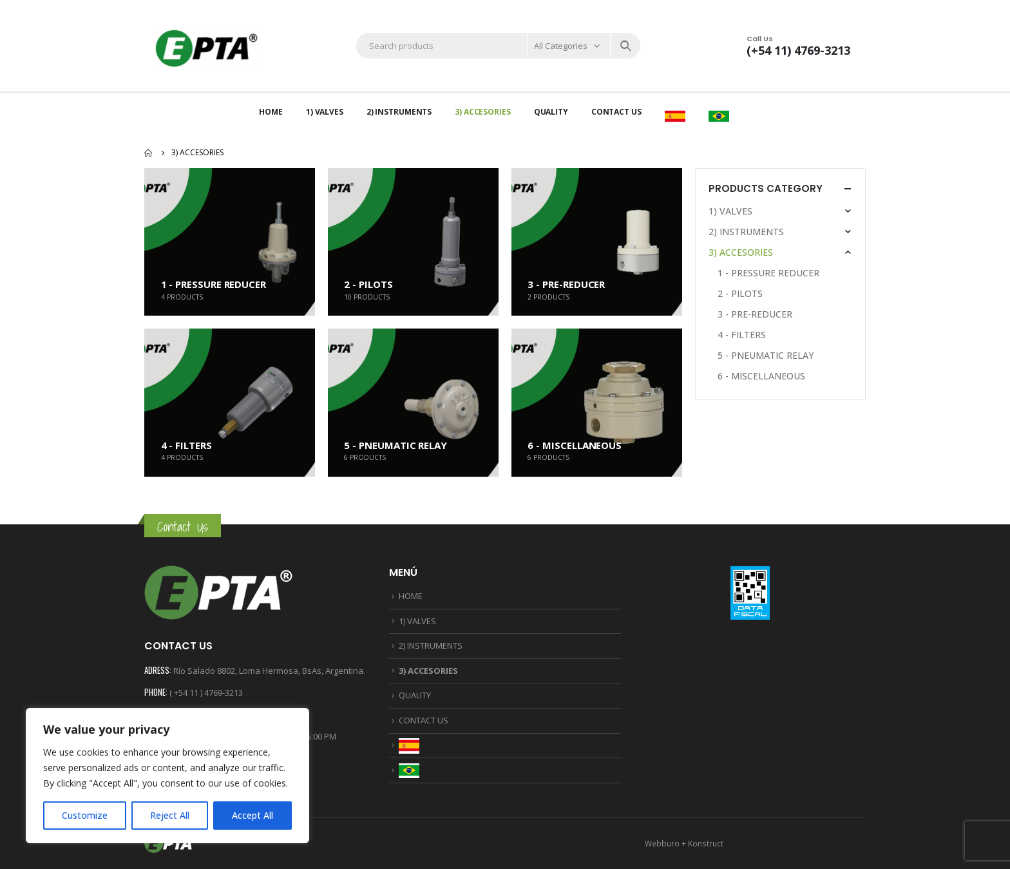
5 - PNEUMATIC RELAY (766, 355)
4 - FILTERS (742, 335)
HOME (271, 111)
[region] (167, 775)
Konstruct (705, 843)
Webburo (662, 843)
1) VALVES (324, 111)
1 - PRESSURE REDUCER (768, 273)
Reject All (169, 815)
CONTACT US (616, 111)
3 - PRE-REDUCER (755, 314)
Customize (85, 815)
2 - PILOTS (740, 293)
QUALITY (551, 111)
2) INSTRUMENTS (399, 111)
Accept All (252, 815)
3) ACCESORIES (482, 111)
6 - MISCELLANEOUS (761, 376)
